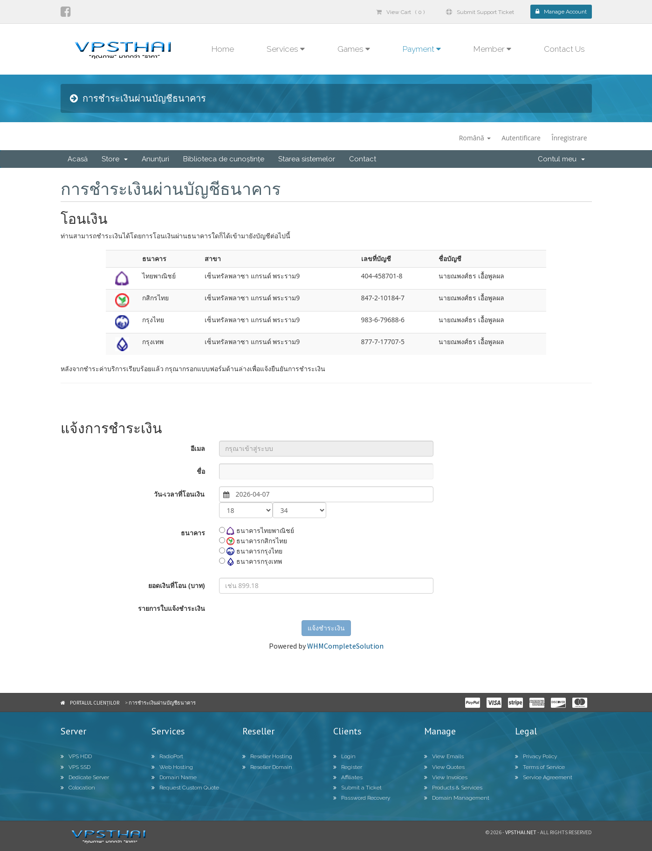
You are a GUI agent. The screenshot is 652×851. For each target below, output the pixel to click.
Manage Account (561, 11)
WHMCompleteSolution (345, 645)
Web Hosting (172, 767)
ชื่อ (201, 471)
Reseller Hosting (267, 756)
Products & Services (453, 787)
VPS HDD (76, 756)
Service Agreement (543, 777)
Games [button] (353, 49)
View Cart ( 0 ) (400, 12)
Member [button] (492, 49)
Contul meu (561, 159)
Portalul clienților (94, 702)
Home (223, 49)
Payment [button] (422, 49)
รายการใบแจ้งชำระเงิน (171, 608)
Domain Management (456, 798)
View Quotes (444, 767)
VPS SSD (75, 767)
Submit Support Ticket (480, 12)
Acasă (78, 159)
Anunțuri (155, 159)
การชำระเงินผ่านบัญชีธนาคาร (162, 702)
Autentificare (521, 137)
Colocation (78, 787)
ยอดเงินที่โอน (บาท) (176, 585)
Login (344, 756)
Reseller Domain (267, 767)
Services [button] (286, 49)
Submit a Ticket (357, 787)
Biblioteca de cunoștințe (223, 159)
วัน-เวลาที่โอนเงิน (179, 494)
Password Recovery (361, 798)
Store (115, 159)
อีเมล (198, 448)
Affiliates (348, 777)
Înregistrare (569, 137)
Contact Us (564, 49)
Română (475, 137)
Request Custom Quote (185, 787)
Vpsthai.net (520, 832)
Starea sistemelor (306, 159)
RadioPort (167, 756)
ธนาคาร (193, 532)
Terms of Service (540, 767)
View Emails (444, 756)
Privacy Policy (536, 756)
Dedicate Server (85, 777)
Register (347, 767)
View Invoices (445, 777)
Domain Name (174, 777)
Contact (362, 159)
